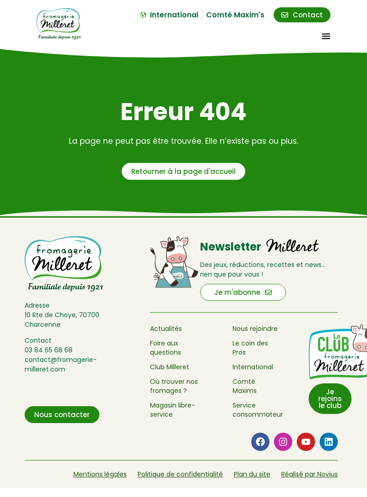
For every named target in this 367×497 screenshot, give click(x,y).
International (253, 366)
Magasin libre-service (172, 410)
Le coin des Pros (250, 348)
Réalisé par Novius (309, 474)
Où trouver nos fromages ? (174, 386)
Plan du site (252, 474)
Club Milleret (169, 366)
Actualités (166, 328)
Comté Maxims (245, 386)
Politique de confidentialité (180, 474)
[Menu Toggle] (326, 36)
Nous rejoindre (255, 328)
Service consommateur (256, 410)
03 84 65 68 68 (48, 350)
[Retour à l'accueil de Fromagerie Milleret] (58, 24)
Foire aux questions (165, 348)
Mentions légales (100, 474)
